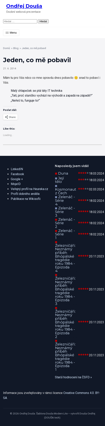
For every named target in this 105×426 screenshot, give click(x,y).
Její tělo (59, 180)
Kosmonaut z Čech (65, 191)
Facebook (17, 174)
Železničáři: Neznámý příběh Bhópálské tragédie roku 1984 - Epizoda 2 (65, 324)
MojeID (16, 184)
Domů (6, 48)
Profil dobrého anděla (25, 194)
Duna (63, 173)
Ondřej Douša (24, 6)
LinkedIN (17, 169)
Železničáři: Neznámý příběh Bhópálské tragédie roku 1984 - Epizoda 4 (65, 258)
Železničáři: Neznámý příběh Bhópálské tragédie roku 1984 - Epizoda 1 (65, 357)
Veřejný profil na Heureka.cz (29, 189)
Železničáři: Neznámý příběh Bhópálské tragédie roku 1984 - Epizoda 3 (65, 291)
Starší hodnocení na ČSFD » (73, 377)
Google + (17, 179)
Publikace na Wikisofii (25, 199)
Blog (15, 48)
